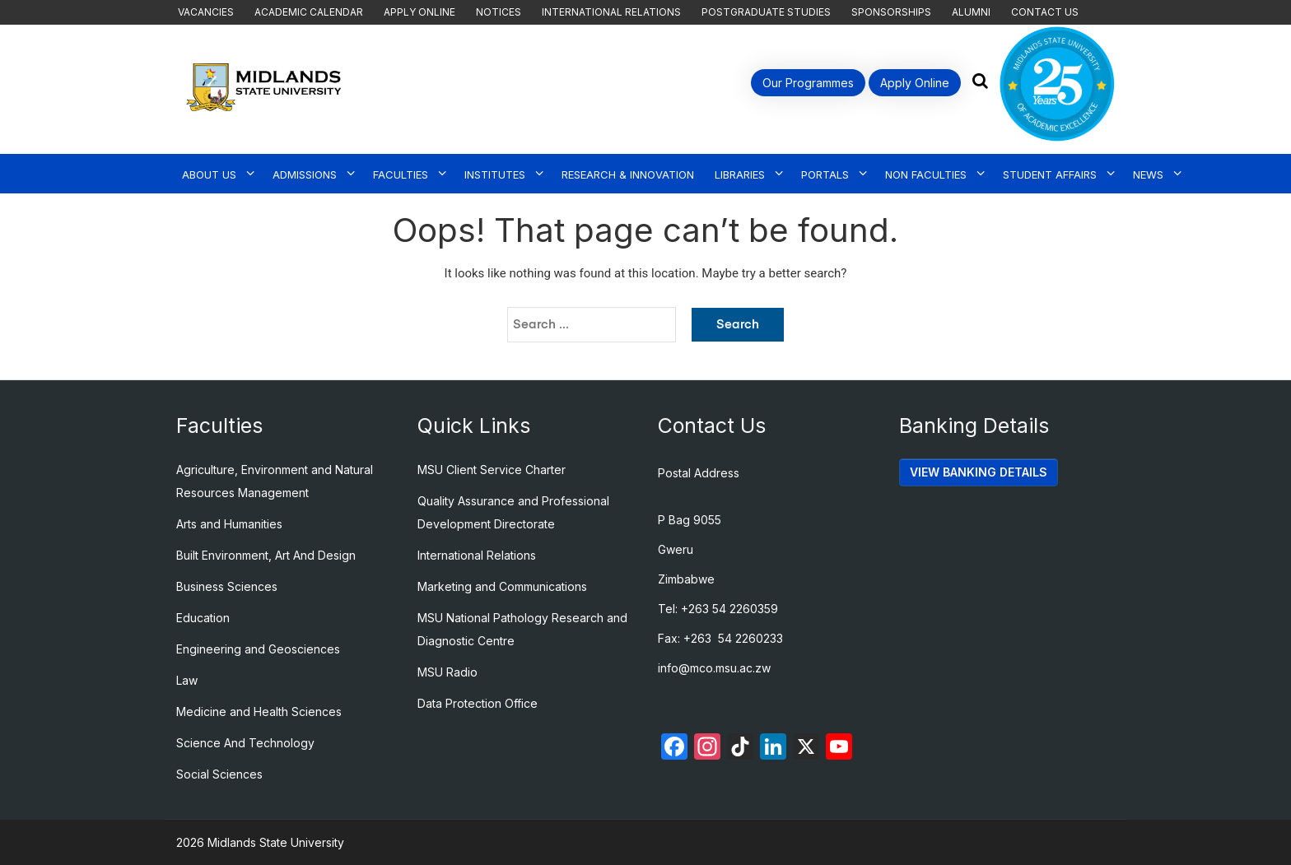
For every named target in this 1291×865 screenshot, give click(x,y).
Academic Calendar (308, 12)
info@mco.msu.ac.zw (714, 668)
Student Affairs (1050, 174)
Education (203, 618)
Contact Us (1045, 12)
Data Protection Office (477, 703)
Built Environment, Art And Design (266, 555)
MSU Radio (447, 672)
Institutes (494, 174)
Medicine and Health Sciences (259, 712)
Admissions (305, 174)
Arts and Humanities (229, 524)
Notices (498, 12)
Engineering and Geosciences (258, 649)
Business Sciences (226, 586)
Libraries (740, 174)
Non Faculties (926, 174)
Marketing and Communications (502, 586)
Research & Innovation (628, 174)
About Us (209, 174)
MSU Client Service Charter (491, 470)
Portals (825, 174)
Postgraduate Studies (766, 12)
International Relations (611, 12)
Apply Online (419, 12)
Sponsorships (891, 12)
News (1148, 174)
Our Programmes (808, 83)
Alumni (971, 12)
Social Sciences (219, 774)
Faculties (400, 174)
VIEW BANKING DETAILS (978, 472)
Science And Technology (245, 743)
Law (187, 680)
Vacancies (206, 12)
